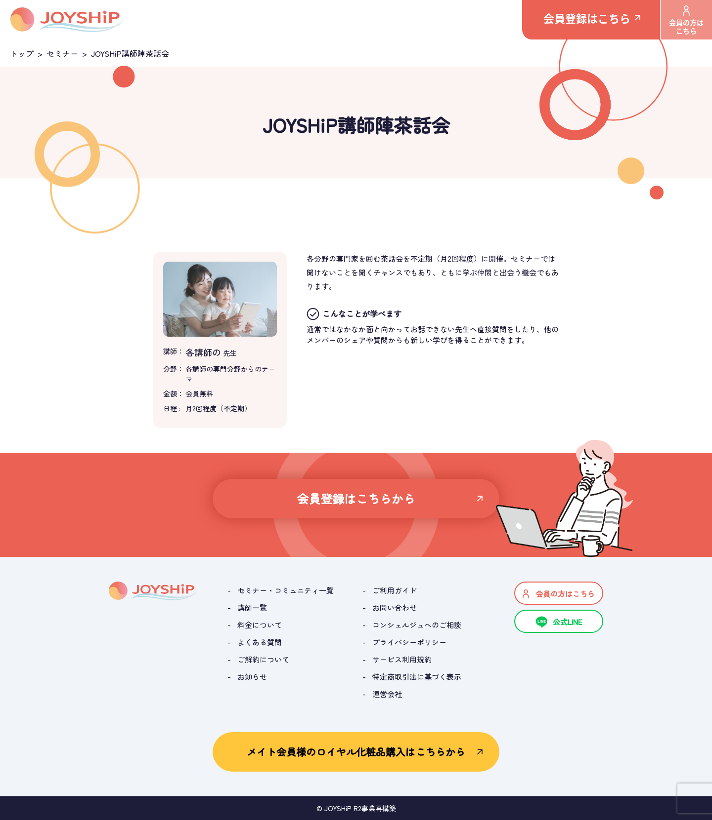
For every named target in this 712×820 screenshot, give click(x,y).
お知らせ (252, 676)
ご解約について (263, 659)
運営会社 (387, 694)
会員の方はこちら (686, 20)
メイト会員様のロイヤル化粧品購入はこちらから (356, 751)
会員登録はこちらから (356, 498)
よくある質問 (259, 642)
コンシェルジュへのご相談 (416, 624)
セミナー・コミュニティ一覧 (285, 590)
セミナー (62, 53)
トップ (22, 53)
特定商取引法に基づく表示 (416, 676)
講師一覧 (252, 607)
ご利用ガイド (394, 590)
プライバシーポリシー (409, 642)
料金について (259, 624)
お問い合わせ (394, 607)
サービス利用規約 (402, 659)
